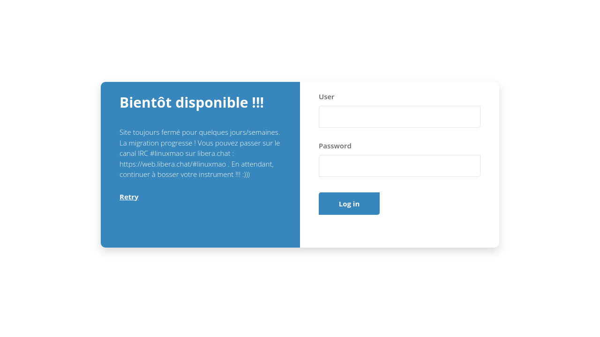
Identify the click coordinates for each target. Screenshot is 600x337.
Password (335, 145)
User (327, 96)
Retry (129, 196)
